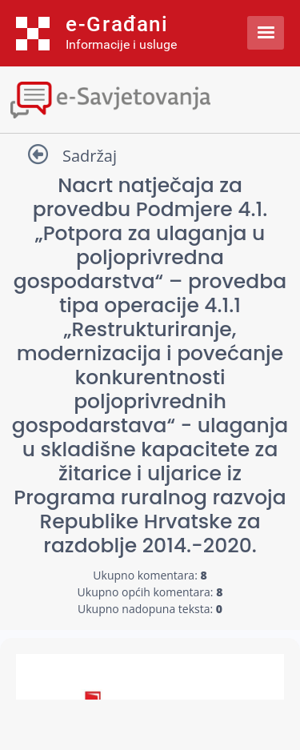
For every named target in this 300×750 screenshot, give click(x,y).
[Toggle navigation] (150, 98)
